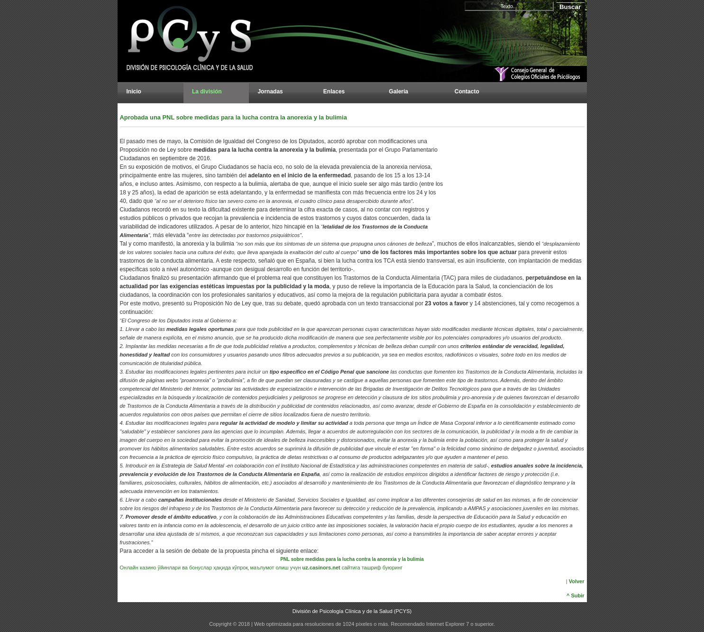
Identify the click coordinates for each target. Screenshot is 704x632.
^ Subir (576, 595)
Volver (577, 581)
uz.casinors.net (321, 567)
